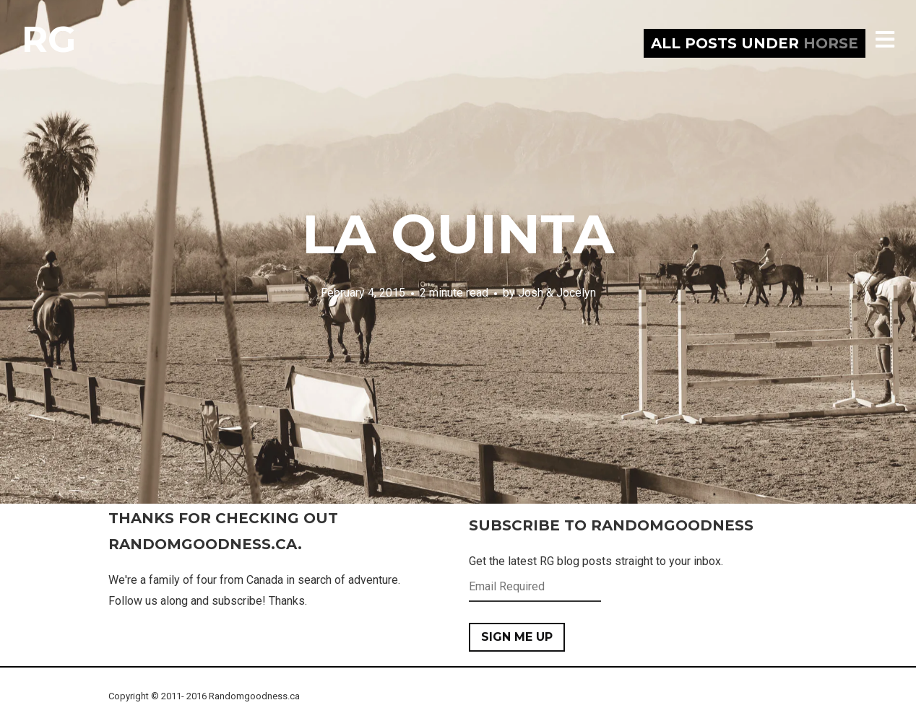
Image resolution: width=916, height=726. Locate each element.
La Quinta (458, 233)
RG (49, 39)
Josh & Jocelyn (557, 292)
